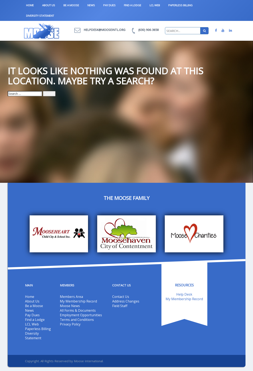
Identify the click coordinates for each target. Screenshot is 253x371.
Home (30, 5)
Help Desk (184, 294)
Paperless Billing (180, 5)
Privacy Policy (70, 324)
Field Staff (119, 305)
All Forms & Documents (78, 310)
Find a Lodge (132, 5)
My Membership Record (78, 301)
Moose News (70, 305)
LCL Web (155, 5)
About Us (48, 5)
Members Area (71, 296)
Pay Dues (109, 5)
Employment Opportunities (81, 315)
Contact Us (120, 296)
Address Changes (125, 301)
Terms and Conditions (77, 319)
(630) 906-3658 (148, 30)
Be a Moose (71, 5)
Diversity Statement (40, 16)
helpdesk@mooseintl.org (104, 30)
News (91, 5)
